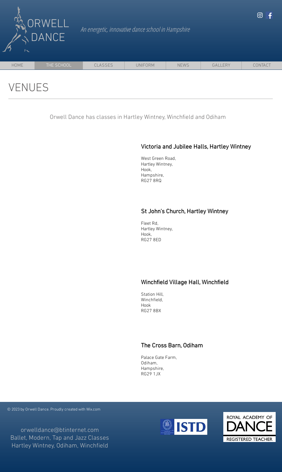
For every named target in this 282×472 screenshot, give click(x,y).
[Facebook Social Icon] (269, 15)
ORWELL (48, 24)
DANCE (48, 38)
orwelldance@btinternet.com (60, 430)
